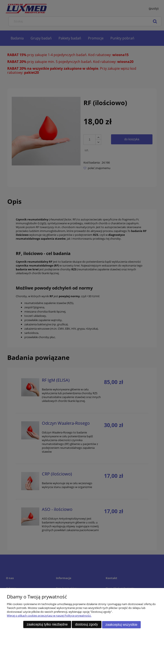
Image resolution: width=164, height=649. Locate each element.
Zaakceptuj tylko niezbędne (47, 625)
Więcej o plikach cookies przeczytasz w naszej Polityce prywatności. (49, 616)
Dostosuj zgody (86, 625)
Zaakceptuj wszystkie (121, 625)
